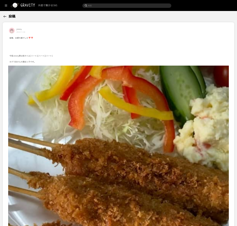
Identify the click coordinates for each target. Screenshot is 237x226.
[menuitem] (15, 15)
